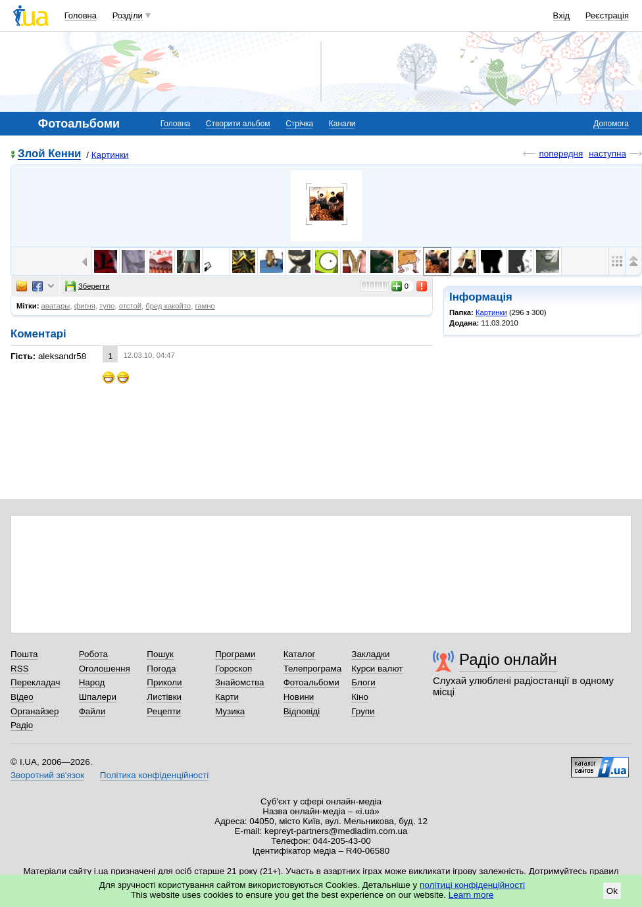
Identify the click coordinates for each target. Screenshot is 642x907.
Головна (80, 15)
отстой (130, 306)
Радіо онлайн (508, 659)
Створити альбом (238, 123)
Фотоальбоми (311, 682)
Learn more (471, 895)
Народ (92, 682)
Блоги (363, 682)
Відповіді (302, 711)
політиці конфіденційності (472, 885)
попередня (561, 154)
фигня (84, 306)
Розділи (127, 15)
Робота (93, 654)
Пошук (160, 654)
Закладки (370, 654)
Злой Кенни (49, 154)
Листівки (164, 697)
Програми (235, 654)
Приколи (164, 682)
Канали (342, 123)
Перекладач (35, 682)
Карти (227, 697)
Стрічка (299, 123)
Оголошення (104, 669)
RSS (20, 669)
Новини (299, 697)
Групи (362, 711)
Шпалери (97, 697)
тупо (106, 306)
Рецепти (164, 711)
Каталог (300, 654)
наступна (607, 154)
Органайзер (35, 711)
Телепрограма (313, 669)
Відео (22, 697)
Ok (612, 891)
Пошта (24, 654)
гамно (204, 306)
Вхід (561, 15)
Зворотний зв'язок (47, 775)
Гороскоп (233, 669)
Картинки (110, 155)
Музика (230, 711)
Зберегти (87, 286)
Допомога (611, 123)
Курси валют (377, 669)
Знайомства (239, 682)
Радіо (22, 725)
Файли (92, 711)
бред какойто (168, 306)
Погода (161, 669)
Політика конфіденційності (154, 775)
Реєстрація (607, 15)
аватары (55, 306)
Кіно (359, 697)
